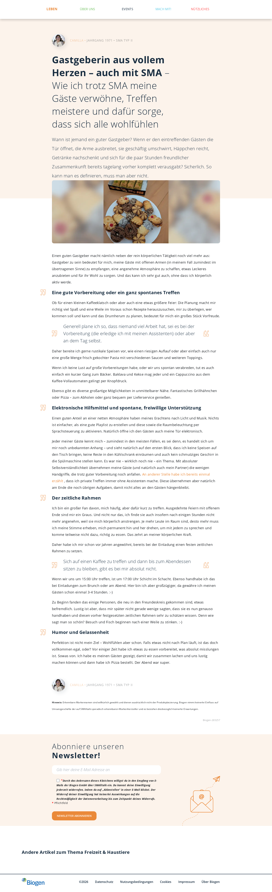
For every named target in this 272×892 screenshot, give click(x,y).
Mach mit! (163, 9)
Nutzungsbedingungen (136, 882)
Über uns (87, 9)
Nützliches (200, 9)
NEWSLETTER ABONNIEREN (74, 816)
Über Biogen (211, 882)
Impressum (186, 882)
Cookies (166, 882)
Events (127, 9)
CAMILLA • (78, 40)
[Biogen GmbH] (33, 882)
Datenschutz (104, 882)
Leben (52, 9)
